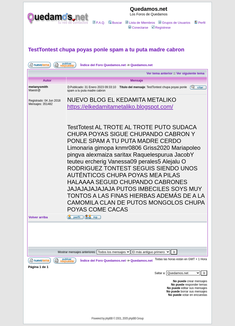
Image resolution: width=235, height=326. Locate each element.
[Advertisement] (117, 38)
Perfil (199, 22)
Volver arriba (38, 217)
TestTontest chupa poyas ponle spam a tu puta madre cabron (106, 50)
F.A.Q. (99, 22)
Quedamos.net (141, 65)
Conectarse (138, 27)
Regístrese (161, 27)
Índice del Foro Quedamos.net (103, 65)
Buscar (115, 22)
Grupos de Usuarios (174, 22)
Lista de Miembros (140, 22)
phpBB (109, 318)
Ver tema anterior (159, 73)
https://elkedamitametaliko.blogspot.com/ (120, 106)
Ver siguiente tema (190, 73)
